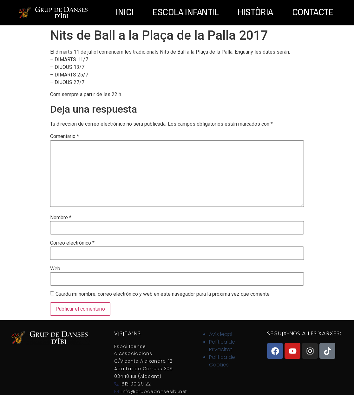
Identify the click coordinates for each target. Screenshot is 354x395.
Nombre (60, 217)
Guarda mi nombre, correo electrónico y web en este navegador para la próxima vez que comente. (163, 294)
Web (55, 268)
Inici (125, 13)
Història (255, 13)
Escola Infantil (186, 13)
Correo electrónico (72, 243)
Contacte (312, 13)
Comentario (64, 136)
